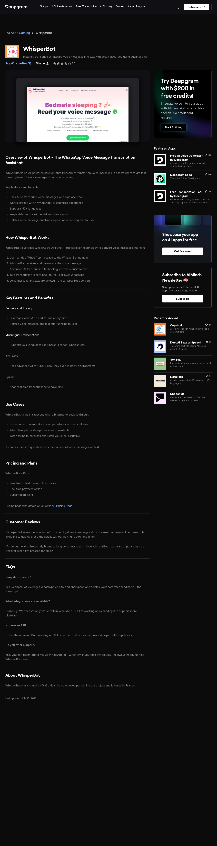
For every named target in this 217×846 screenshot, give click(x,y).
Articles (120, 6)
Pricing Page (64, 506)
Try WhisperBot (18, 63)
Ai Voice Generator (62, 6)
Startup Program (136, 6)
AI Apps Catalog (18, 33)
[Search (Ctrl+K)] (177, 7)
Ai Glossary (106, 6)
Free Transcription (86, 6)
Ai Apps (44, 6)
